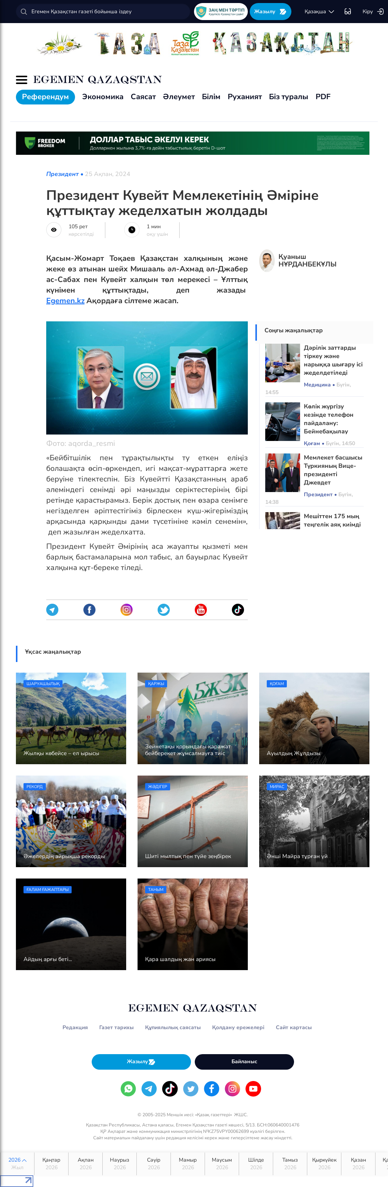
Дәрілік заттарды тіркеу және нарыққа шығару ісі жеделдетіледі (333, 360)
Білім (211, 97)
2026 (17, 1163)
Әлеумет (179, 97)
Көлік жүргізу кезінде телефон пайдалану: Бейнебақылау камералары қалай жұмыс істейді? (332, 427)
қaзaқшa (320, 12)
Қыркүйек (324, 1163)
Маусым (222, 1163)
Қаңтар (51, 1163)
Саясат (143, 97)
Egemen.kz (65, 301)
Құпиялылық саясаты (173, 1027)
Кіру (373, 12)
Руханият (245, 97)
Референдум (45, 97)
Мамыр (188, 1163)
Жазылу (270, 12)
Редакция (75, 1027)
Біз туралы (288, 97)
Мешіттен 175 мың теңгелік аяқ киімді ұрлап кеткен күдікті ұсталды (332, 528)
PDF (323, 97)
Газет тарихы (116, 1027)
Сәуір (154, 1163)
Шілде (256, 1163)
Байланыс (244, 1061)
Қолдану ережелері (238, 1027)
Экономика (103, 97)
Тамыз (290, 1163)
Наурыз (119, 1163)
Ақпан (85, 1163)
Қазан (358, 1163)
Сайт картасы (294, 1027)
